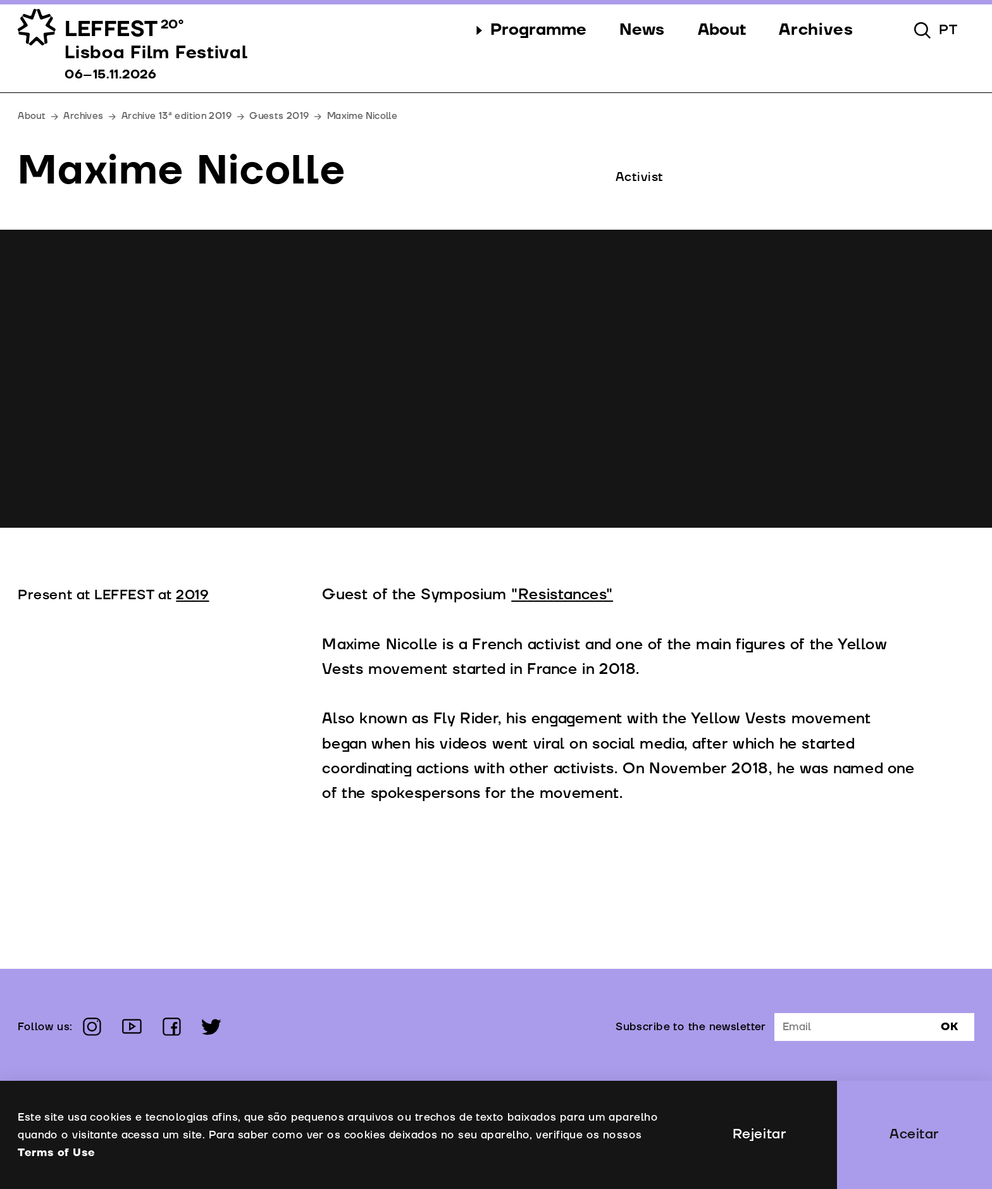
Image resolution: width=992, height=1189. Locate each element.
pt (948, 30)
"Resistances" (562, 595)
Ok (949, 1026)
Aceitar (914, 1134)
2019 (192, 595)
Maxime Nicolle (362, 116)
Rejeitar (759, 1134)
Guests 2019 (279, 116)
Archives (83, 116)
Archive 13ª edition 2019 (176, 116)
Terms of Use (56, 1152)
